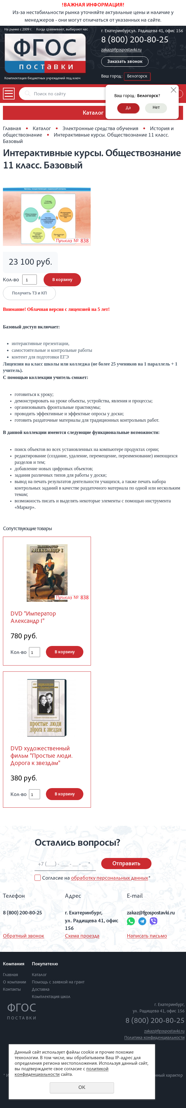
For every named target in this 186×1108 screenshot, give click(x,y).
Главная (12, 129)
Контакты (12, 990)
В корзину (62, 280)
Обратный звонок (23, 936)
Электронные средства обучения (100, 129)
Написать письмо (147, 936)
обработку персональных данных (109, 878)
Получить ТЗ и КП (29, 293)
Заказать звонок (124, 62)
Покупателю (45, 964)
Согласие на (96, 878)
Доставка (40, 990)
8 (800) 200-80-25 (134, 40)
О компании (14, 982)
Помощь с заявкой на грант (58, 982)
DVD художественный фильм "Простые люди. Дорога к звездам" (42, 756)
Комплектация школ (51, 997)
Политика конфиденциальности (154, 1038)
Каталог (42, 129)
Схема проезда (82, 936)
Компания (13, 964)
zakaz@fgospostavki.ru (121, 50)
